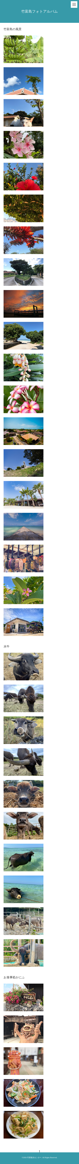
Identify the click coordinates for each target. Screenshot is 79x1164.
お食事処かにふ (14, 977)
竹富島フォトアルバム (39, 11)
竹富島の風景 (13, 29)
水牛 (7, 646)
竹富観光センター (34, 1157)
